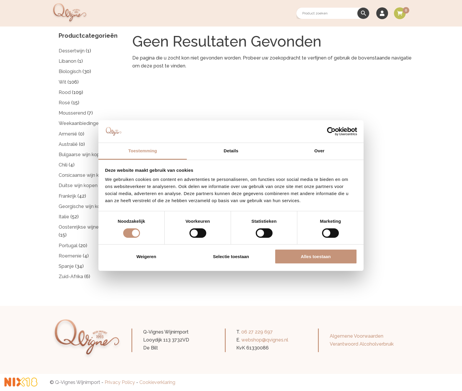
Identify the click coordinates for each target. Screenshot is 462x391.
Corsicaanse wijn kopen (84, 175)
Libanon (67, 61)
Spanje (66, 266)
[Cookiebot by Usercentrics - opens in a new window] (331, 131)
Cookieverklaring (157, 382)
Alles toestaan (316, 256)
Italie (64, 217)
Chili (63, 165)
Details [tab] (231, 150)
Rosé (64, 102)
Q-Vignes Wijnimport (77, 382)
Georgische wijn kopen (84, 206)
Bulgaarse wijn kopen (82, 154)
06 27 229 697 (257, 332)
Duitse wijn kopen (78, 185)
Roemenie (70, 256)
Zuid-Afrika (71, 276)
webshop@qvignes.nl (264, 340)
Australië (68, 144)
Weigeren (146, 256)
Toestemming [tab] (142, 150)
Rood (65, 92)
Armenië (68, 134)
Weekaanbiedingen (80, 123)
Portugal (68, 245)
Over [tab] (319, 150)
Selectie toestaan (231, 256)
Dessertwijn (72, 51)
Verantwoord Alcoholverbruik (362, 344)
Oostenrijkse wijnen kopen (87, 227)
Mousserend (72, 113)
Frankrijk (67, 196)
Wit (62, 82)
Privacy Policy (120, 382)
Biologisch (70, 71)
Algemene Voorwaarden (356, 336)
